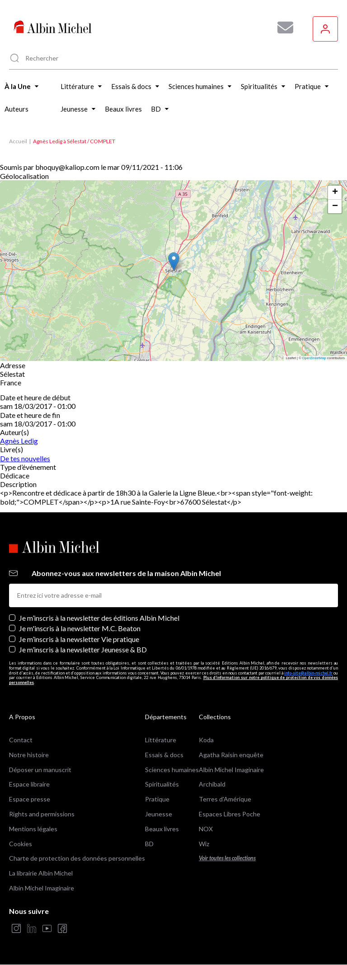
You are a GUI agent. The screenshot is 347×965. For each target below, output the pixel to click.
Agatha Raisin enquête (231, 755)
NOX (206, 829)
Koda (206, 740)
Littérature (160, 740)
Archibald (212, 784)
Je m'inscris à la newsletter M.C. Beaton (80, 628)
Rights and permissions (42, 814)
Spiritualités (162, 784)
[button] (173, 261)
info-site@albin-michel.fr (308, 672)
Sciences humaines (172, 769)
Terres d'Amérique (225, 799)
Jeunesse (158, 814)
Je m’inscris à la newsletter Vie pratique (79, 639)
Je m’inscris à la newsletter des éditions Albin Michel (99, 618)
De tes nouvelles (25, 458)
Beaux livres (162, 829)
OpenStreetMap (314, 358)
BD (149, 844)
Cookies (20, 844)
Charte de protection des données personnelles (77, 858)
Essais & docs (164, 755)
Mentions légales (33, 829)
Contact (21, 740)
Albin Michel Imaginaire (41, 888)
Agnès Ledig (19, 440)
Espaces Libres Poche (229, 814)
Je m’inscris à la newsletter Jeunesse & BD (83, 649)
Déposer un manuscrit (40, 769)
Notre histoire (29, 755)
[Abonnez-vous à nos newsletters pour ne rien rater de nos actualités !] (281, 27)
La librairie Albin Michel (41, 873)
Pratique (157, 799)
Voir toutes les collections (227, 858)
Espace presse (29, 799)
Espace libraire (29, 784)
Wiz (204, 844)
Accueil (18, 141)
